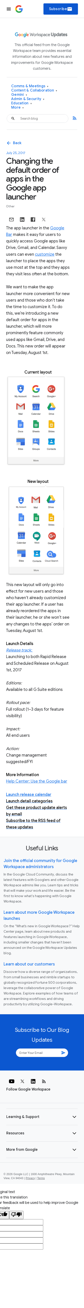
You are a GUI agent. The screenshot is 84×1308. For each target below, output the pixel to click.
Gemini (19, 95)
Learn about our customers (29, 964)
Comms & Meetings (30, 86)
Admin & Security (28, 99)
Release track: (19, 650)
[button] (42, 1117)
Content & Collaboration (34, 90)
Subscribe (61, 9)
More (17, 107)
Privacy (30, 1178)
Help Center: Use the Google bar (36, 781)
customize (44, 254)
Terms (41, 1178)
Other (10, 206)
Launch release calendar (28, 794)
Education (21, 103)
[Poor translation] (16, 1215)
